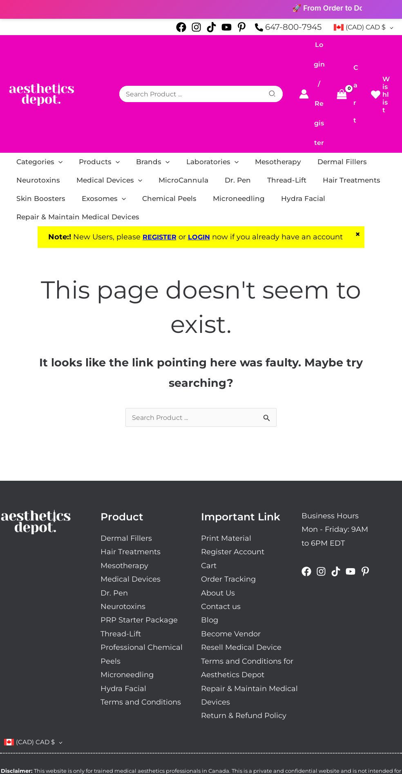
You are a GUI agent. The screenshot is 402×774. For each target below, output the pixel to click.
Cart (209, 506)
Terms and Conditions (140, 642)
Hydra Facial (123, 629)
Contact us (221, 547)
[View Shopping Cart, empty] (348, 73)
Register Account (232, 492)
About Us (218, 533)
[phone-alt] (288, 27)
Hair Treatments (130, 492)
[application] (54, 120)
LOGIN (200, 176)
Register (319, 91)
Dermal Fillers (126, 478)
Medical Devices (130, 519)
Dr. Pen (114, 533)
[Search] (280, 73)
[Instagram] (196, 27)
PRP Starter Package (139, 560)
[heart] (380, 73)
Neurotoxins (122, 547)
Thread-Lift (120, 574)
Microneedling (127, 615)
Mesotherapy (124, 506)
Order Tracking (228, 519)
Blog (209, 560)
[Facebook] (181, 27)
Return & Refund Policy (243, 656)
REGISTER (158, 176)
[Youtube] (226, 27)
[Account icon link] (306, 73)
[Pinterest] (242, 27)
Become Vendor (231, 574)
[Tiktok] (211, 27)
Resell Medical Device (241, 588)
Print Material (226, 478)
